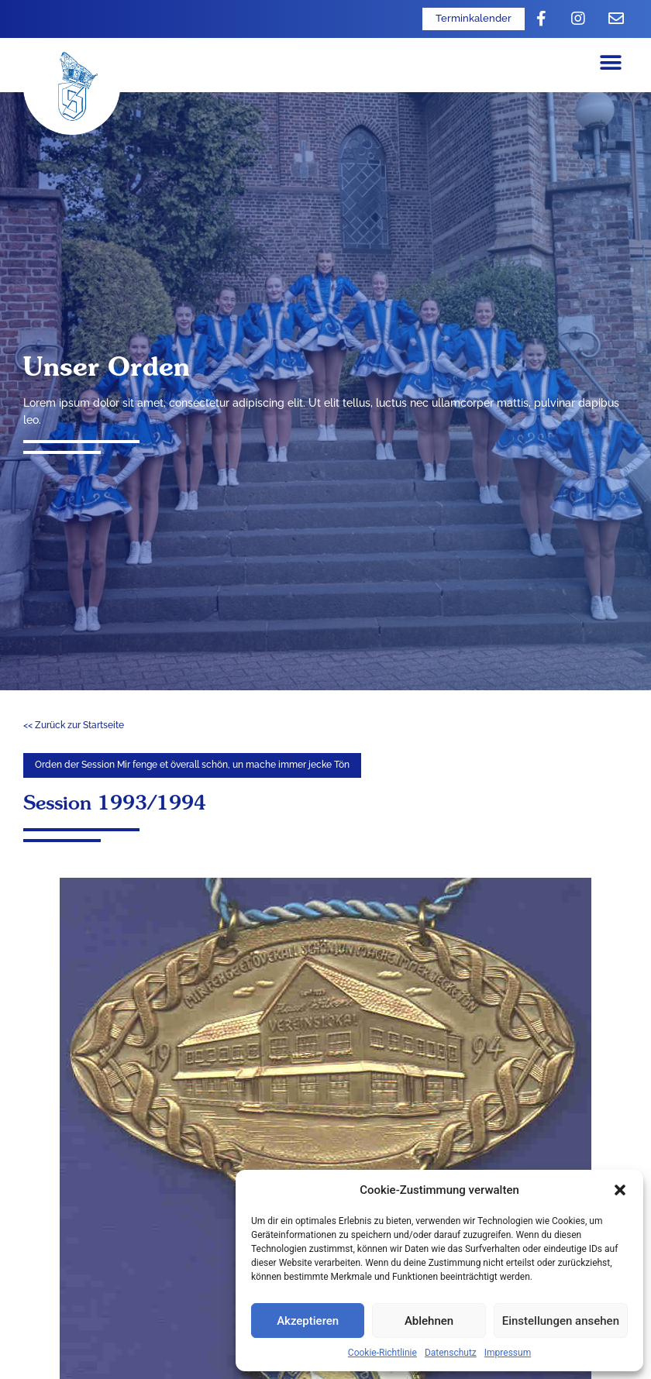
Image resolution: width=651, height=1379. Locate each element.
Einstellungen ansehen (560, 1321)
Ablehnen (429, 1321)
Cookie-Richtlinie (382, 1352)
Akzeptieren (308, 1321)
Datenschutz (451, 1352)
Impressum (507, 1352)
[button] (620, 1190)
